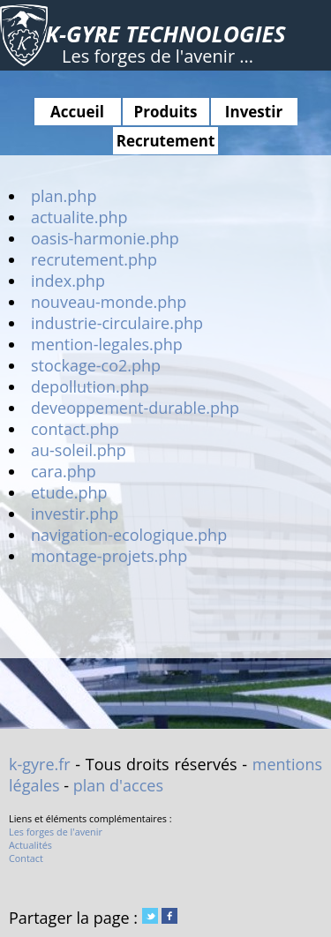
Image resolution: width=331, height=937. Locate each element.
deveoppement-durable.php (135, 407)
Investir (253, 111)
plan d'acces (118, 785)
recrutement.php (94, 259)
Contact (26, 858)
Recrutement (166, 141)
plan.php (63, 195)
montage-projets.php (109, 555)
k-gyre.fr (40, 764)
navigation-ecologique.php (129, 534)
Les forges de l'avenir (55, 831)
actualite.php (79, 217)
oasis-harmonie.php (105, 238)
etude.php (69, 492)
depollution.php (90, 386)
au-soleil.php (78, 450)
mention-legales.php (107, 344)
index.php (68, 280)
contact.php (75, 428)
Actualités (30, 844)
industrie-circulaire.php (117, 323)
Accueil (77, 111)
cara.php (63, 471)
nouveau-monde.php (108, 301)
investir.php (74, 513)
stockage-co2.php (96, 365)
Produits (166, 111)
